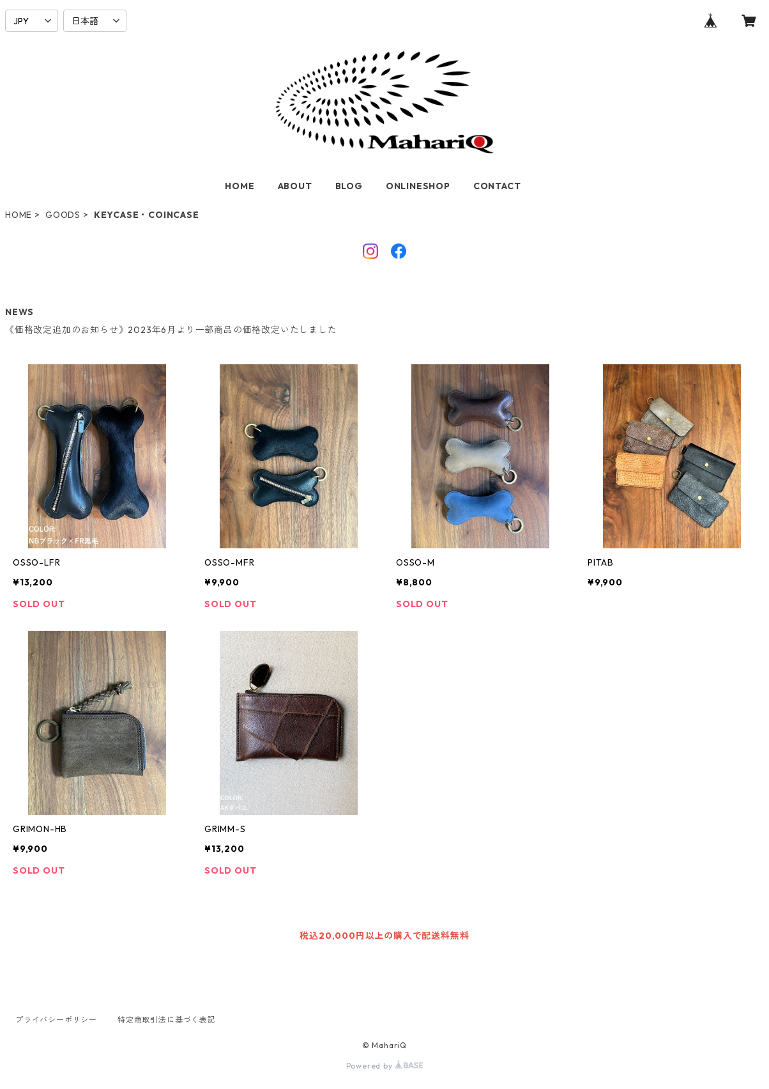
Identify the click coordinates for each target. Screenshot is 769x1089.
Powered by (384, 1065)
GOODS (62, 214)
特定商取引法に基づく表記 (167, 1019)
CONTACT (497, 186)
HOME (239, 186)
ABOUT (295, 186)
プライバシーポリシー (56, 1019)
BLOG (349, 186)
